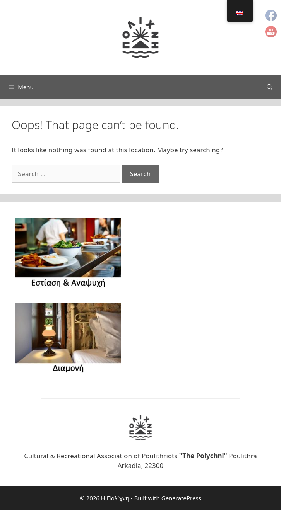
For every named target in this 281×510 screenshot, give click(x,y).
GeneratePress (181, 498)
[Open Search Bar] (269, 87)
